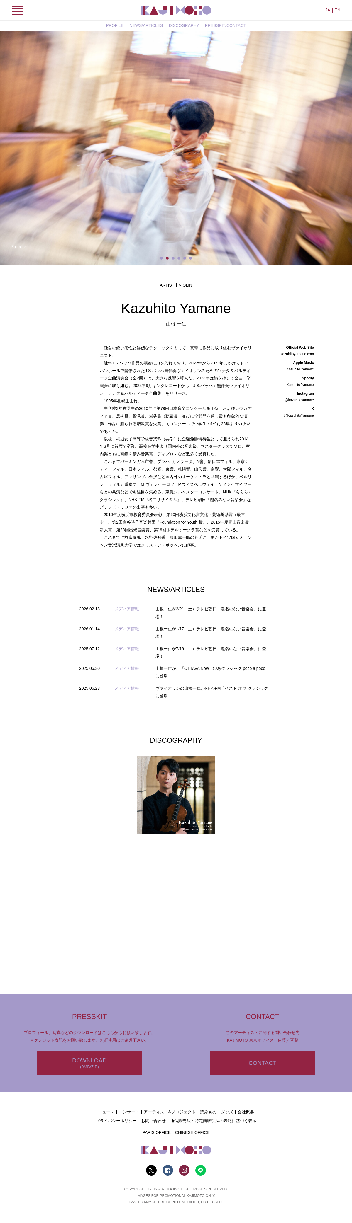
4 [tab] (178, 258)
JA (327, 10)
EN (337, 10)
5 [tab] (184, 258)
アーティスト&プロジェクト (170, 1112)
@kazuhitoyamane (299, 400)
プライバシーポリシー (116, 1120)
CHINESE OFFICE (192, 1132)
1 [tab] (161, 258)
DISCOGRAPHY (184, 25)
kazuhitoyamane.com (297, 354)
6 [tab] (190, 258)
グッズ (227, 1112)
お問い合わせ (153, 1120)
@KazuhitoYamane (299, 415)
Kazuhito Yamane (300, 369)
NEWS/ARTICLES (146, 25)
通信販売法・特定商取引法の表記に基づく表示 (213, 1120)
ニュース (106, 1112)
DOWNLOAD (89, 1063)
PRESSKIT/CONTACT (225, 25)
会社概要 (246, 1112)
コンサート (129, 1112)
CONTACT (262, 1063)
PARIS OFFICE (157, 1132)
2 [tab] (167, 258)
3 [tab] (173, 258)
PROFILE (114, 25)
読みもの (208, 1112)
